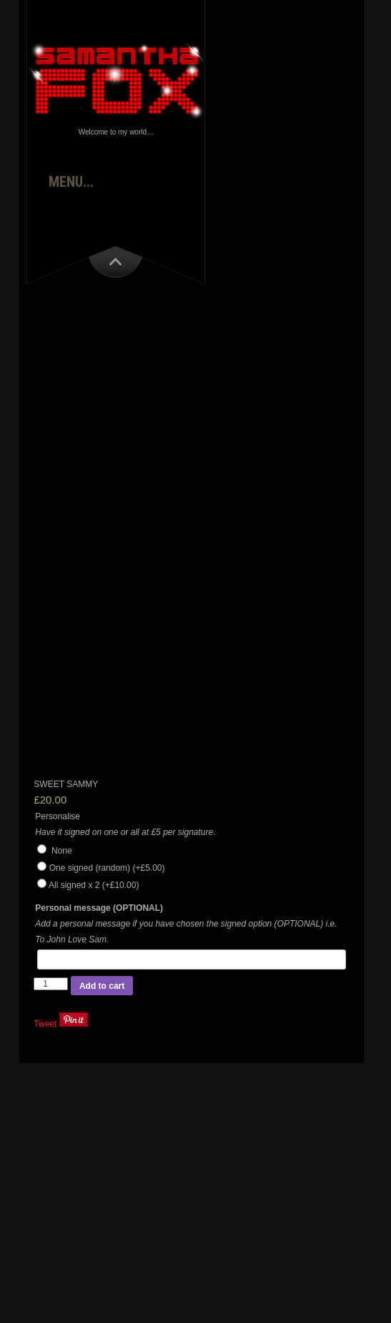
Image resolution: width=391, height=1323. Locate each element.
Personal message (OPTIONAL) (99, 908)
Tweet (45, 1024)
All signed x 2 (94, 885)
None (54, 851)
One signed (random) (107, 868)
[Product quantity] (51, 983)
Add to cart (101, 986)
